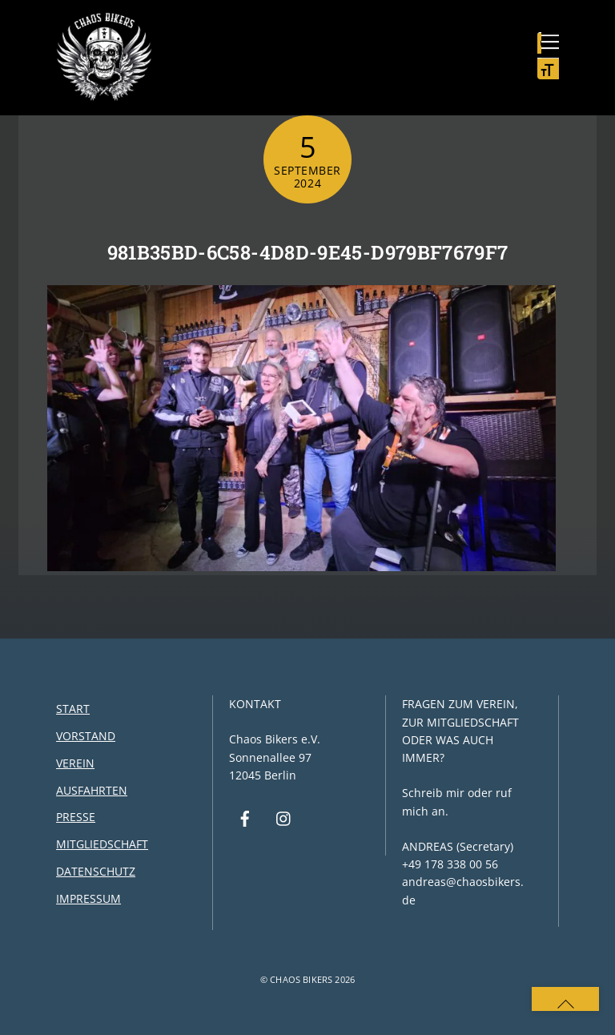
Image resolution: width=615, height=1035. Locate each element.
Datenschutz (95, 871)
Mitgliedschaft (102, 844)
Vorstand (85, 735)
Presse (75, 816)
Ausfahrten (91, 790)
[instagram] (284, 816)
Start (73, 708)
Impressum (88, 898)
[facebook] (245, 816)
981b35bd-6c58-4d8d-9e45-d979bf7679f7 (307, 252)
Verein (75, 763)
